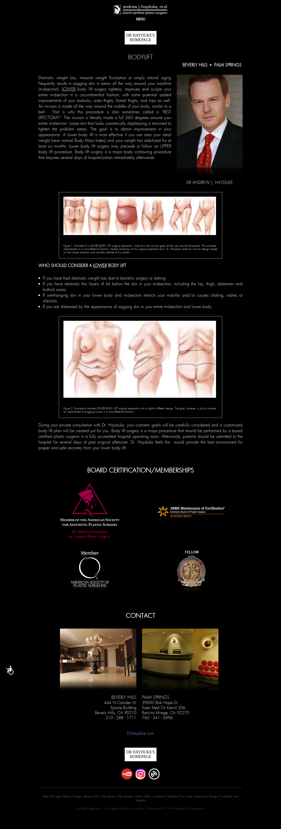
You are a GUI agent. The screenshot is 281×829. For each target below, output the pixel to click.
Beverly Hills (195, 65)
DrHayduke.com (140, 733)
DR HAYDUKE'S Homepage (140, 37)
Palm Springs (227, 65)
